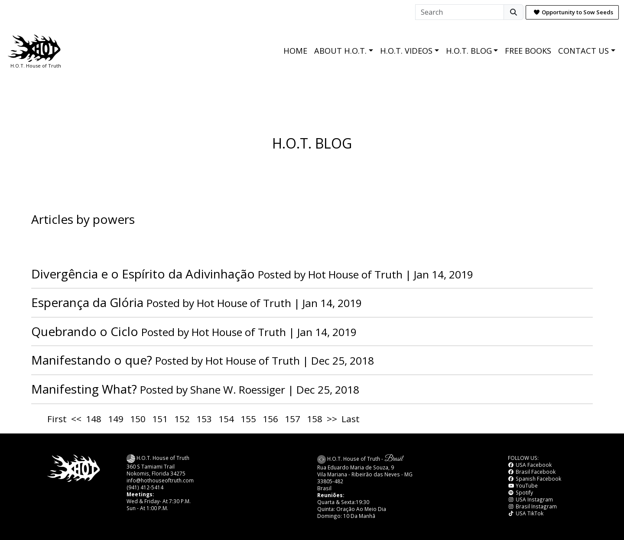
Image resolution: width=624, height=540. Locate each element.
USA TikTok (525, 513)
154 (226, 419)
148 (93, 419)
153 (204, 419)
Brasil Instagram (532, 506)
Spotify (520, 492)
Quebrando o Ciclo (84, 331)
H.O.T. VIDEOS (406, 50)
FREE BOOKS (528, 50)
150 (138, 419)
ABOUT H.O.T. (340, 50)
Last (350, 419)
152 (182, 419)
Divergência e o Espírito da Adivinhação (143, 273)
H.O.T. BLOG (469, 50)
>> (332, 419)
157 (292, 419)
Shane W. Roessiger (237, 389)
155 (248, 419)
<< (76, 419)
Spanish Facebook (534, 478)
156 (270, 419)
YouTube (523, 485)
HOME (295, 50)
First (57, 419)
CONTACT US (583, 50)
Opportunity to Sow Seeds (573, 12)
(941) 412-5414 (145, 487)
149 (116, 419)
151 (160, 419)
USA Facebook (530, 464)
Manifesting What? (84, 389)
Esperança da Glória (87, 302)
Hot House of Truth (356, 274)
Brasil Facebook (532, 471)
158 (314, 419)
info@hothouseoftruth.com (160, 480)
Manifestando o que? (91, 360)
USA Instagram (530, 499)
